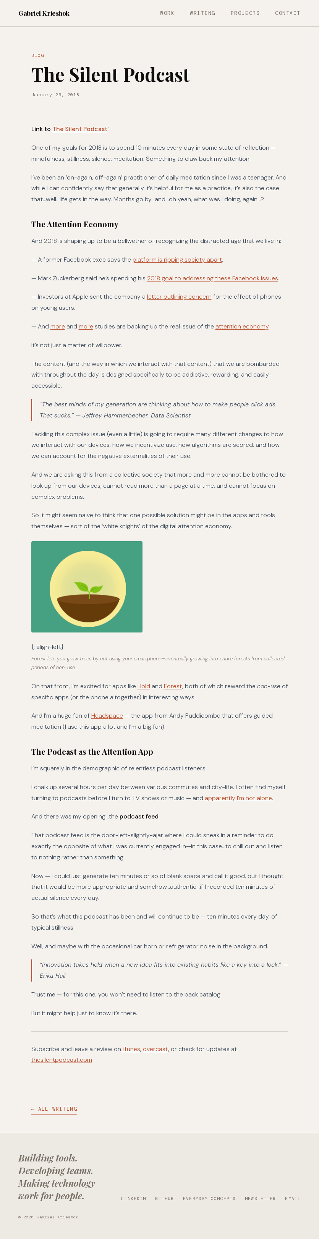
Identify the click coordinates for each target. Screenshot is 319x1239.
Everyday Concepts (209, 1198)
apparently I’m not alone (238, 798)
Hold (144, 686)
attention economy (242, 326)
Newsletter (260, 1198)
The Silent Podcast (79, 129)
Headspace (107, 716)
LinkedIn (133, 1198)
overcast (155, 1049)
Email (293, 1198)
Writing (202, 13)
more (57, 326)
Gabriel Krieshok (44, 12)
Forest (173, 686)
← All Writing (54, 1109)
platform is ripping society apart (177, 260)
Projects (245, 13)
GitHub (164, 1198)
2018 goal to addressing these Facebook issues (212, 278)
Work (167, 13)
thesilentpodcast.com (61, 1060)
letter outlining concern (179, 297)
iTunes (131, 1049)
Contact (288, 13)
